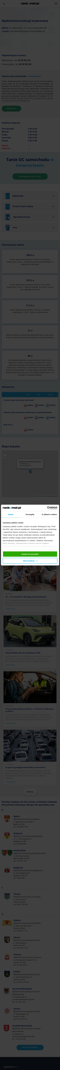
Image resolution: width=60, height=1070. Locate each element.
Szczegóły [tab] (30, 514)
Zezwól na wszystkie (30, 554)
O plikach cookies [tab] (49, 514)
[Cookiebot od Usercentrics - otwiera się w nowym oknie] (47, 507)
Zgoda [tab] (10, 514)
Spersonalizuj (30, 561)
